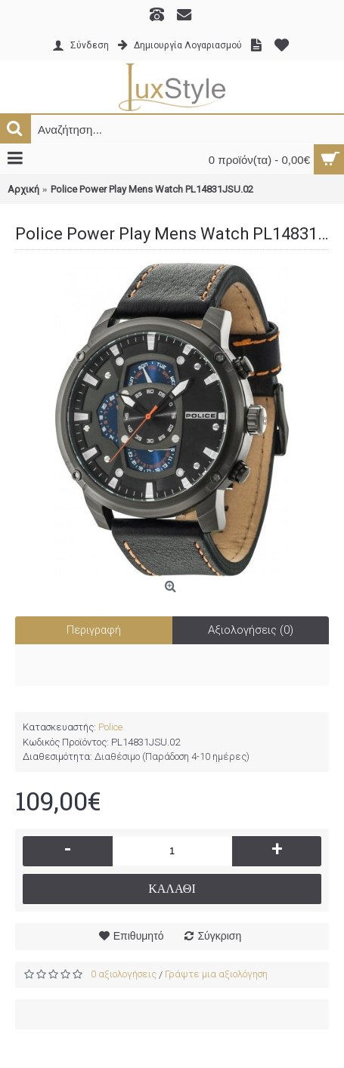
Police (110, 727)
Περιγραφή (94, 630)
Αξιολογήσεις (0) (250, 630)
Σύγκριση (219, 936)
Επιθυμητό (138, 936)
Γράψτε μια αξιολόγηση (216, 974)
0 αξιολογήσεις (124, 974)
